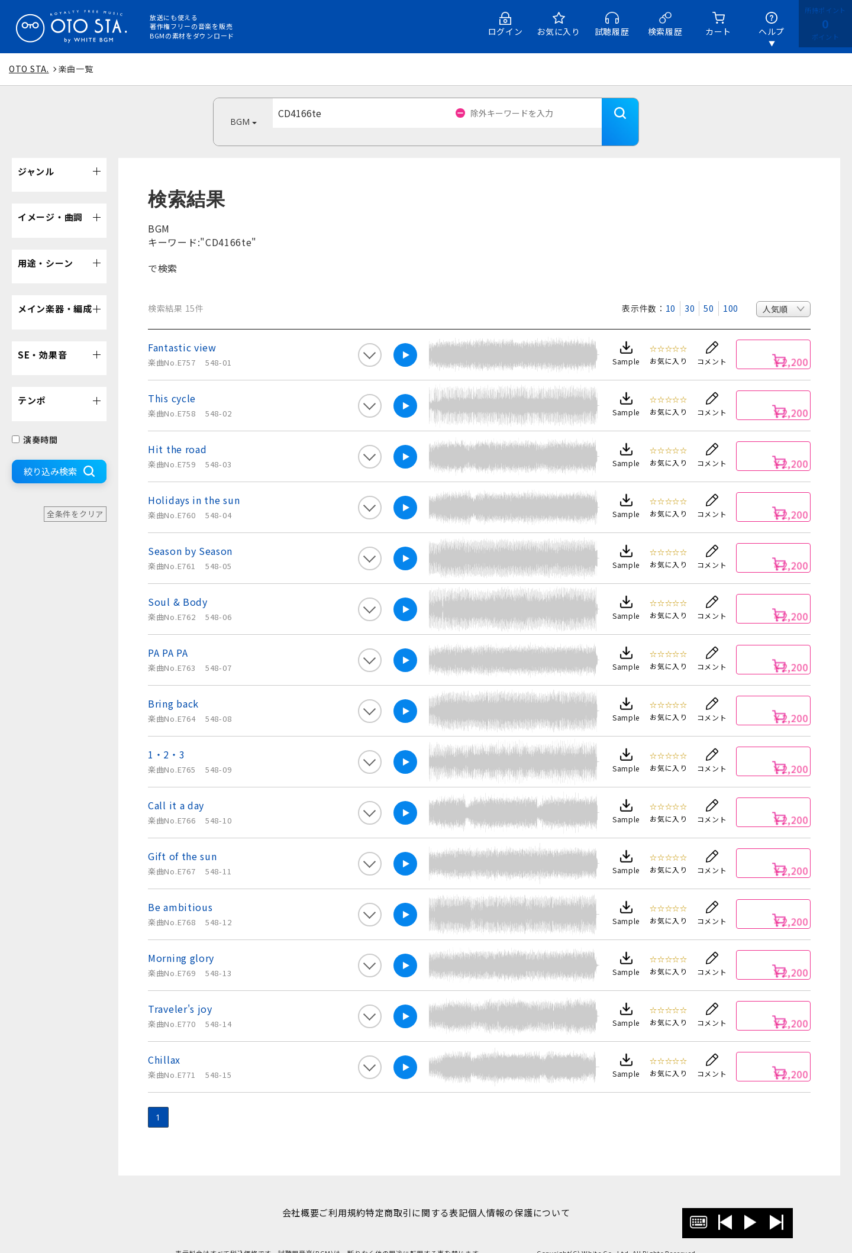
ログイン (505, 31)
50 (708, 290)
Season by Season (190, 533)
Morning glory (181, 940)
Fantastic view (182, 329)
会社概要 (282, 1195)
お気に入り (558, 31)
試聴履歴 (612, 31)
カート (718, 31)
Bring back (173, 686)
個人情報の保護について (537, 1195)
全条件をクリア (75, 496)
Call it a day (176, 787)
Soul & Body (178, 584)
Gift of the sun (182, 838)
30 (690, 290)
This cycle (172, 380)
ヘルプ (772, 31)
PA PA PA (168, 635)
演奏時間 (35, 422)
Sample (626, 343)
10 (671, 290)
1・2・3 (166, 736)
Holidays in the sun (194, 482)
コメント (712, 343)
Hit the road (177, 431)
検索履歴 (665, 31)
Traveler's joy (180, 991)
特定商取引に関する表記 (423, 1195)
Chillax (164, 1042)
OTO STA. (29, 69)
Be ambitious (180, 889)
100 (730, 290)
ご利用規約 (336, 1195)
